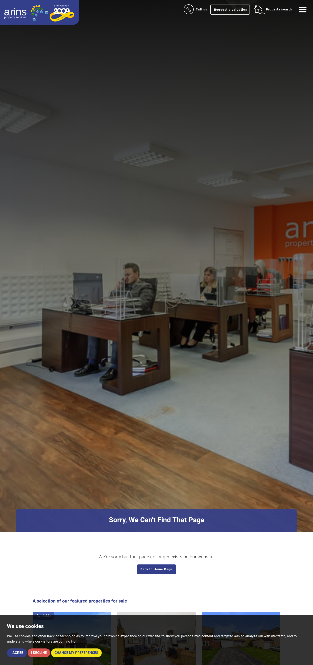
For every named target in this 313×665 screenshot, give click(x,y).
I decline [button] (39, 653)
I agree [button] (16, 653)
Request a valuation (231, 9)
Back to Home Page (156, 569)
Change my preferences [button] (76, 653)
